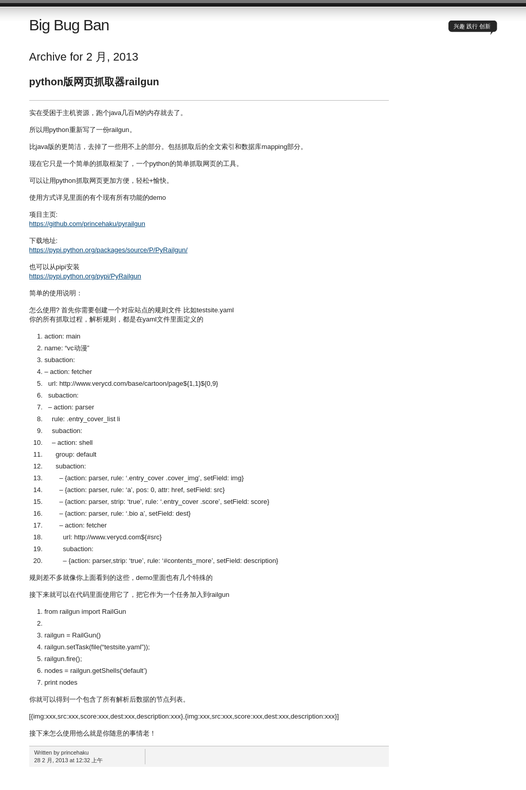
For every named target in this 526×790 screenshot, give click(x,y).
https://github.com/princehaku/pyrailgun (87, 224)
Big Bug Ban (69, 24)
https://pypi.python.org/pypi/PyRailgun (85, 276)
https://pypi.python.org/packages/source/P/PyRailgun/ (108, 250)
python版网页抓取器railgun (94, 81)
